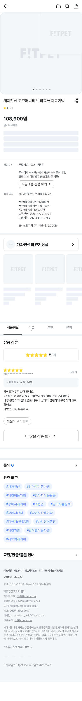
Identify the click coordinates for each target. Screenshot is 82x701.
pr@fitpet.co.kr (23, 620)
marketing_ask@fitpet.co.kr (28, 615)
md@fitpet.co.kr (26, 596)
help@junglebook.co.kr (23, 605)
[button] (6, 6)
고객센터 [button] (7, 577)
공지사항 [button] (18, 577)
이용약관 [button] (7, 570)
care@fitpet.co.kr (29, 601)
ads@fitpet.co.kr (20, 610)
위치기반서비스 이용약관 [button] (51, 570)
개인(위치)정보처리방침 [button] (25, 570)
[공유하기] (76, 100)
